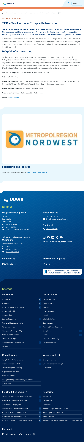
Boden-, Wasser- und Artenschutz (14, 412)
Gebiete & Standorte (9, 319)
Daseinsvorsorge (49, 299)
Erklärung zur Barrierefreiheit (53, 412)
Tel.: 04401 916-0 (11, 224)
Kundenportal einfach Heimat (18, 434)
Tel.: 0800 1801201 (52, 216)
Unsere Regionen (49, 311)
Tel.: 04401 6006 (52, 229)
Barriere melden (48, 416)
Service (7, 294)
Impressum (47, 397)
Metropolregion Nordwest (36, 172)
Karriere (7, 429)
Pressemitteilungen (54, 258)
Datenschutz (47, 401)
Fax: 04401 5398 (11, 227)
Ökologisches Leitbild (50, 360)
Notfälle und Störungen (10, 335)
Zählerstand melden (9, 311)
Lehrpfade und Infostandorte (12, 360)
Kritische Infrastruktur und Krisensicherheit (17, 420)
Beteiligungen (48, 323)
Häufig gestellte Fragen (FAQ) (12, 331)
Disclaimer (46, 405)
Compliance (47, 331)
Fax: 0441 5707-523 (12, 252)
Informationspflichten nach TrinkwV (55, 408)
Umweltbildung (11, 355)
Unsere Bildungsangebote (11, 364)
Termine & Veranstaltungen (52, 327)
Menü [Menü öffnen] (77, 3)
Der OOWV (50, 294)
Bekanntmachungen (9, 339)
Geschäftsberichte (49, 343)
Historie (45, 315)
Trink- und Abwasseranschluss (13, 307)
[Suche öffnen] (68, 3)
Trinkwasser (6, 299)
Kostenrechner (7, 315)
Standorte (9, 258)
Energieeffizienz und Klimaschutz (14, 416)
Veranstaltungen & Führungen (12, 368)
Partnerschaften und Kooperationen (15, 408)
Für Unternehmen (8, 327)
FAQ (47, 264)
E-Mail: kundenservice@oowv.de (17, 229)
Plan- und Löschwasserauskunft (13, 323)
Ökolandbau (47, 368)
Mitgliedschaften (49, 319)
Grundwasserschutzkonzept (53, 364)
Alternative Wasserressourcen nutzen (29, 13)
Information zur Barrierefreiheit (13, 343)
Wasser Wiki (6, 383)
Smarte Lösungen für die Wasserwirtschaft (17, 397)
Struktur (46, 307)
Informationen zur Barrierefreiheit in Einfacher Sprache (62, 420)
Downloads (9, 264)
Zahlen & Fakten (48, 303)
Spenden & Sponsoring (51, 339)
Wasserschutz (51, 355)
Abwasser (5, 303)
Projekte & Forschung (11, 13)
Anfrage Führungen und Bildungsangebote (17, 379)
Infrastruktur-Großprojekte (11, 405)
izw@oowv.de (14, 97)
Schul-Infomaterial (8, 375)
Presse (45, 335)
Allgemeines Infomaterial (11, 372)
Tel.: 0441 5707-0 (11, 249)
